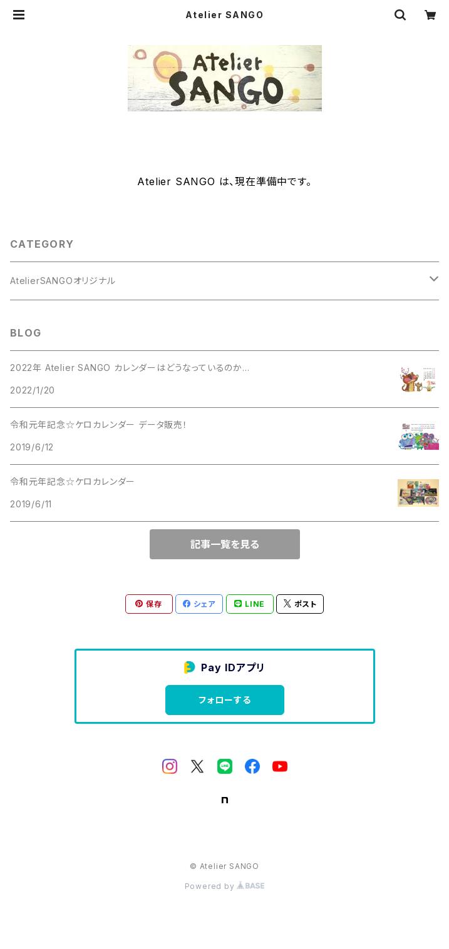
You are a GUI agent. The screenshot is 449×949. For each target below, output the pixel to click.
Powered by (225, 886)
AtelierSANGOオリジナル (63, 280)
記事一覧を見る (224, 544)
